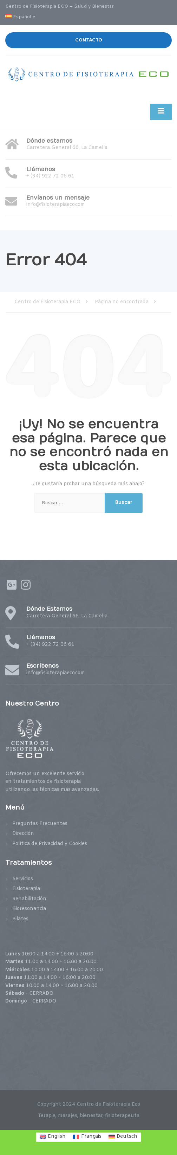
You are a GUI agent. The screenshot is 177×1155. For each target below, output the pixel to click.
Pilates (20, 919)
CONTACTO (88, 40)
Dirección (23, 833)
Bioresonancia (29, 909)
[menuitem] (22, 18)
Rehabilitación (29, 899)
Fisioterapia (26, 888)
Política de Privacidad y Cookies (49, 844)
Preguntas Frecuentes (39, 823)
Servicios (22, 879)
